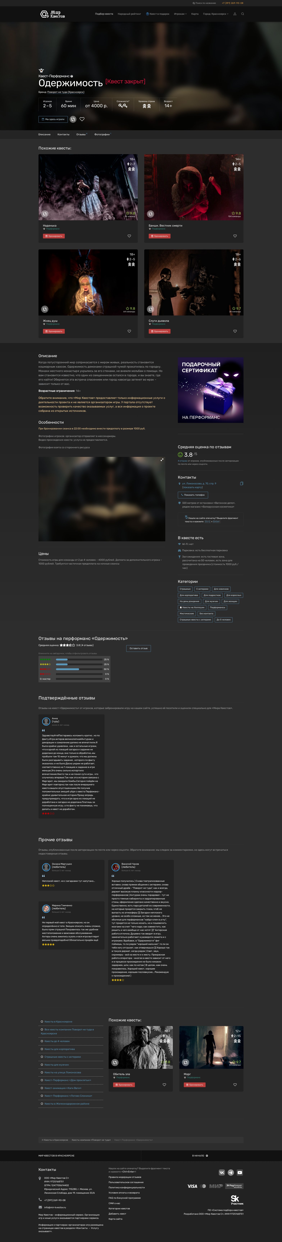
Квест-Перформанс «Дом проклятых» (66, 1080)
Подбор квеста (104, 13)
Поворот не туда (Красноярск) (65, 92)
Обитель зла (121, 1074)
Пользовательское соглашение (126, 1182)
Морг (187, 1074)
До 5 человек (224, 619)
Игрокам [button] (180, 13)
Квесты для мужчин (55, 1064)
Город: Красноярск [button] (215, 13)
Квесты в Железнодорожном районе (65, 1103)
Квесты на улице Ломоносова (61, 1072)
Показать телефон (193, 495)
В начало (200, 1155)
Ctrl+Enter (128, 1171)
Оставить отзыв (138, 648)
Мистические (187, 613)
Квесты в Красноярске (56, 1021)
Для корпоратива (189, 595)
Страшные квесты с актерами (195, 619)
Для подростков (212, 595)
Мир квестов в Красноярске (56, 1155)
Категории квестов (119, 1208)
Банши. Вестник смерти (165, 225)
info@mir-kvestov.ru (55, 1207)
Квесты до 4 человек (55, 1041)
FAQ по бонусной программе (125, 1198)
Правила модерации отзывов (125, 1177)
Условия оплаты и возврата (124, 1192)
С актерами (202, 589)
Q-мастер (45, 679)
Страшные (185, 589)
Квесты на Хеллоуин (192, 607)
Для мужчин (211, 601)
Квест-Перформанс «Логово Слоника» (66, 1095)
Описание (44, 134)
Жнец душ (50, 320)
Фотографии (102, 134)
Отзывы (81, 134)
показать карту (192, 487)
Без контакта (206, 613)
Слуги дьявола (159, 320)
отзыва (182, 461)
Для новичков (221, 589)
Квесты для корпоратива (58, 1049)
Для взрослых (233, 595)
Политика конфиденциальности (127, 1187)
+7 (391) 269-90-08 (233, 3)
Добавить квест (117, 1213)
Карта (195, 13)
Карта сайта (115, 1219)
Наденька (49, 225)
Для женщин (230, 601)
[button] (162, 460)
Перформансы (217, 607)
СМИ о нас (114, 1203)
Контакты (63, 134)
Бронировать (54, 236)
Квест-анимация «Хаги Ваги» (61, 1088)
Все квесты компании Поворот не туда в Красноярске (67, 1031)
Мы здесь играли (53, 119)
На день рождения (189, 601)
